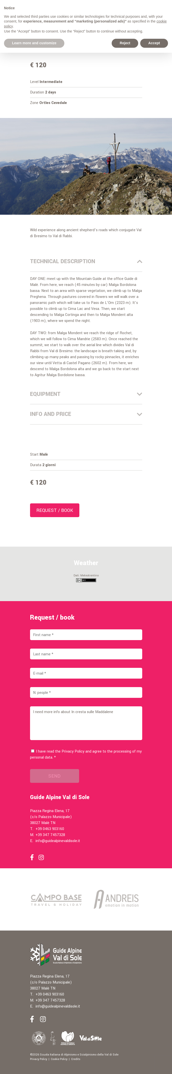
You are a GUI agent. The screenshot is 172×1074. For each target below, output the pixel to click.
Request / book (54, 510)
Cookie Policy (59, 1059)
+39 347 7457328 (50, 835)
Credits (75, 1059)
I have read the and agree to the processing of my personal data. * (86, 754)
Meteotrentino (89, 575)
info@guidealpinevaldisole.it (58, 841)
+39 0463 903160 (50, 829)
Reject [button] (125, 43)
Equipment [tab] (86, 394)
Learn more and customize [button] (34, 43)
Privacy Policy (73, 751)
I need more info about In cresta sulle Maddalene (86, 723)
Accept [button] (154, 43)
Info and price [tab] (86, 414)
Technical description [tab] (86, 261)
